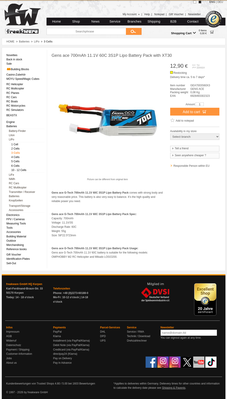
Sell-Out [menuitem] (11, 263)
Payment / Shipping (18, 349)
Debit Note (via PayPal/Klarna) (71, 345)
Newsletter (194, 14)
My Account (131, 14)
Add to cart (195, 111)
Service (115, 21)
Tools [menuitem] (9, 227)
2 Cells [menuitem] (15, 148)
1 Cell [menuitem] (14, 144)
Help (147, 14)
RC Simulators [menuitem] (15, 110)
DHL (103, 331)
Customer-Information (19, 353)
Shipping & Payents (173, 387)
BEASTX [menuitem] (11, 115)
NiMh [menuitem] (12, 179)
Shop (76, 21)
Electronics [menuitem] (13, 215)
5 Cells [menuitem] (15, 161)
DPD (103, 336)
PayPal (57, 331)
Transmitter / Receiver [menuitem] (22, 192)
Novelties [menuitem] (11, 55)
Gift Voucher (176, 14)
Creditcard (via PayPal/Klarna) (71, 349)
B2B (173, 21)
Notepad (159, 14)
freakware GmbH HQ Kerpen (24, 284)
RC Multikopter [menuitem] (18, 187)
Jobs (9, 358)
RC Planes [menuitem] (12, 93)
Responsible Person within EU (192, 165)
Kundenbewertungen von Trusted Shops (30, 383)
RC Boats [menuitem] (12, 101)
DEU (220, 2)
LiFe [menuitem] (11, 174)
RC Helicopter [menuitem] (14, 84)
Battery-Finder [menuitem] (17, 131)
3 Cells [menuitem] (15, 152)
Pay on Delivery (62, 358)
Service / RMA (135, 331)
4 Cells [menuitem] (15, 157)
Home (56, 21)
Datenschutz (13, 345)
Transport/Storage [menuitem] (19, 205)
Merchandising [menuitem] (15, 245)
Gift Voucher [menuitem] (13, 254)
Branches (134, 21)
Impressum (12, 331)
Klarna (57, 336)
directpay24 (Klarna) (65, 353)
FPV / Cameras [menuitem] (15, 219)
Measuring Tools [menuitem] (16, 223)
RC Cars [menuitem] (11, 97)
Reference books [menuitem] (16, 249)
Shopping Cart (183, 33)
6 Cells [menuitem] (15, 165)
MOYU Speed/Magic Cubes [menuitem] (22, 78)
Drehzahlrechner (137, 340)
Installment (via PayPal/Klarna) (71, 340)
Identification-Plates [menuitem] (18, 258)
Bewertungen (87, 383)
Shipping (154, 21)
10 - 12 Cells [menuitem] (18, 170)
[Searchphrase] (86, 31)
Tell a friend (180, 148)
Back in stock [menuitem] (14, 59)
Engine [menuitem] (10, 122)
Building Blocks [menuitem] (17, 69)
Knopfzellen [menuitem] (16, 200)
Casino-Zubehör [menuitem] (16, 74)
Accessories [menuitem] (16, 210)
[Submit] (134, 31)
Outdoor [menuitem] (11, 240)
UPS (103, 340)
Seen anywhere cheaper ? (189, 155)
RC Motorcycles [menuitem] (15, 105)
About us (11, 362)
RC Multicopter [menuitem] (15, 88)
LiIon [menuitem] (12, 135)
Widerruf (11, 340)
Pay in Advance (62, 362)
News (95, 21)
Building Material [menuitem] (16, 236)
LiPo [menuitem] (11, 139)
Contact (193, 21)
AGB (9, 336)
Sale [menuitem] (9, 63)
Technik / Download (138, 336)
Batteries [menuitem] (11, 126)
